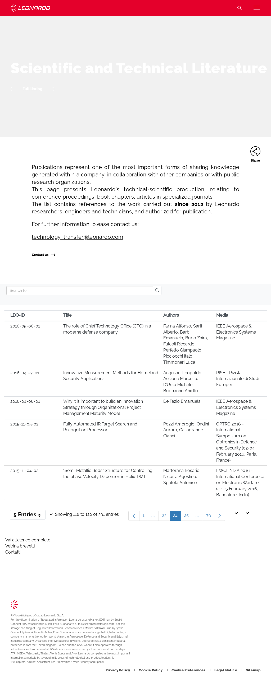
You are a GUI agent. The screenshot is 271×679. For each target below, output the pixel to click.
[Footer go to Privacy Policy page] (118, 670)
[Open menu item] (256, 8)
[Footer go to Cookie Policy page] (151, 670)
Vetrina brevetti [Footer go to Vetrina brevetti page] (20, 546)
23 (166, 517)
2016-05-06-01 (25, 326)
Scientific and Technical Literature (139, 68)
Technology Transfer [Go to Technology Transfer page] (30, 8)
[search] (157, 290)
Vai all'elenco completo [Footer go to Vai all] (28, 539)
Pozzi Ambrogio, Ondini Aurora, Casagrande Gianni (186, 430)
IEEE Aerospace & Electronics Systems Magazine (236, 332)
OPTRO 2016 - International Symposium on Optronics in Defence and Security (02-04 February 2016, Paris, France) (236, 442)
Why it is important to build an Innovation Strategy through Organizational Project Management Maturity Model (103, 407)
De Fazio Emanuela (182, 401)
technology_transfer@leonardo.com (77, 237)
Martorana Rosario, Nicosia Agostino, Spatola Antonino (182, 476)
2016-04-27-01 (24, 372)
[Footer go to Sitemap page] (253, 670)
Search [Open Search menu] (239, 8)
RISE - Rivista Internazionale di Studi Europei (237, 378)
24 (177, 517)
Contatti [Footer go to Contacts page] (12, 552)
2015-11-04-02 (24, 470)
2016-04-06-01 (25, 401)
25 (188, 517)
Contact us (43, 255)
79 (210, 517)
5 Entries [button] (29, 515)
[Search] (79, 290)
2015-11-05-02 (24, 424)
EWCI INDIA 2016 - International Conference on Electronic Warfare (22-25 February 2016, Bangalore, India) (240, 482)
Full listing (32, 89)
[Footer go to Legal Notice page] (226, 670)
